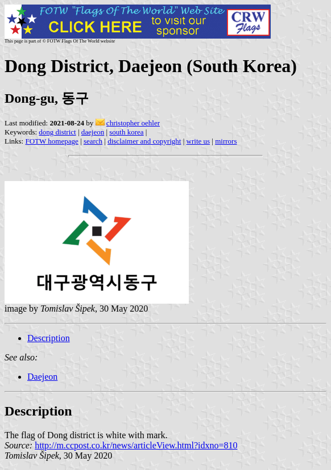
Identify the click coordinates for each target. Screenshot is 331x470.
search (93, 141)
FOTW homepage (51, 141)
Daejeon (42, 376)
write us (198, 141)
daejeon (92, 132)
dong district (57, 132)
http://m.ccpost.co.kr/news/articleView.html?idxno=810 (136, 445)
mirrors (226, 141)
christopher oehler (133, 123)
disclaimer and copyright (144, 141)
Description (48, 338)
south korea (126, 132)
